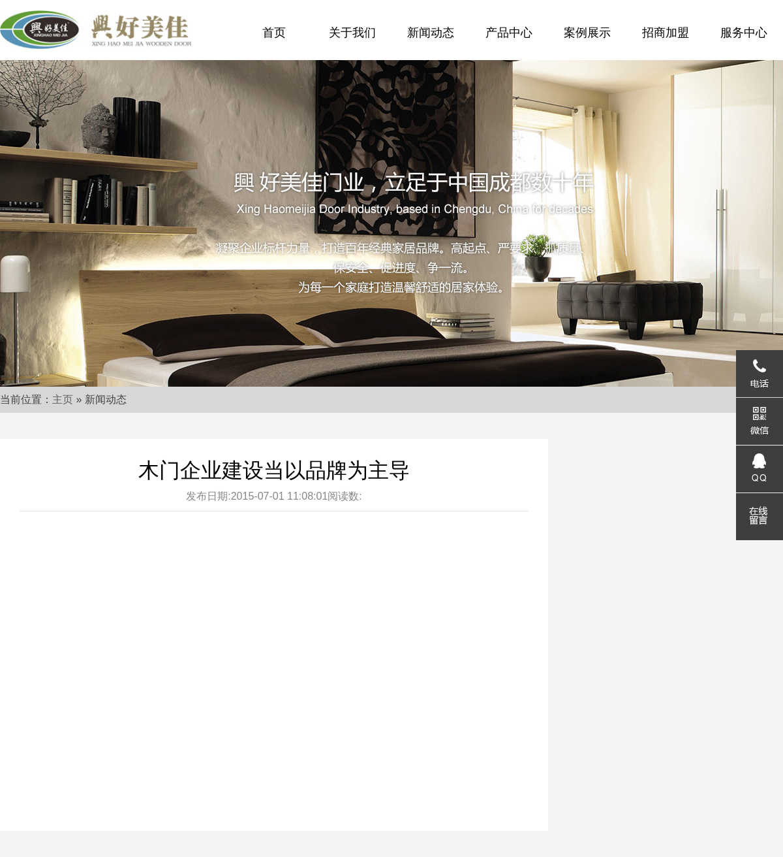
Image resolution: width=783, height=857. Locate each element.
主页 (62, 399)
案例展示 (587, 32)
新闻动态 (430, 32)
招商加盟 (665, 32)
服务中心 (743, 32)
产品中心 (508, 32)
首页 (274, 32)
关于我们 (352, 32)
